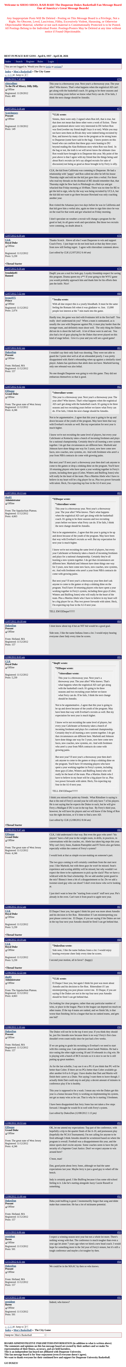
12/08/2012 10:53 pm (15, 1123)
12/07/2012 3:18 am (15, 108)
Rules (40, 61)
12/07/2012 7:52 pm (15, 293)
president (10, 1236)
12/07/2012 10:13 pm (15, 493)
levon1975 (10, 297)
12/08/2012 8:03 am (15, 657)
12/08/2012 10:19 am (15, 939)
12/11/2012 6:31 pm (15, 1261)
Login (51, 61)
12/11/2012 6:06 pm (15, 1232)
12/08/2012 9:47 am (15, 830)
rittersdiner (11, 83)
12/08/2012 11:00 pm (15, 1196)
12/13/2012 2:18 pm (15, 1297)
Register (30, 61)
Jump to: (25, 1335)
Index (8, 61)
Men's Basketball (23, 71)
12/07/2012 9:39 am (15, 268)
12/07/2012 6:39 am (15, 235)
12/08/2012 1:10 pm (15, 1027)
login (48, 66)
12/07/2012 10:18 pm (15, 621)
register (58, 66)
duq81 (8, 497)
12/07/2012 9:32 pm (15, 386)
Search (19, 61)
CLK (7, 240)
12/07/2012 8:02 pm (15, 348)
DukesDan (10, 352)
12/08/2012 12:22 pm (15, 972)
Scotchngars (11, 112)
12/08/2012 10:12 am (15, 906)
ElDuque (10, 391)
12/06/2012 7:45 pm (15, 79)
